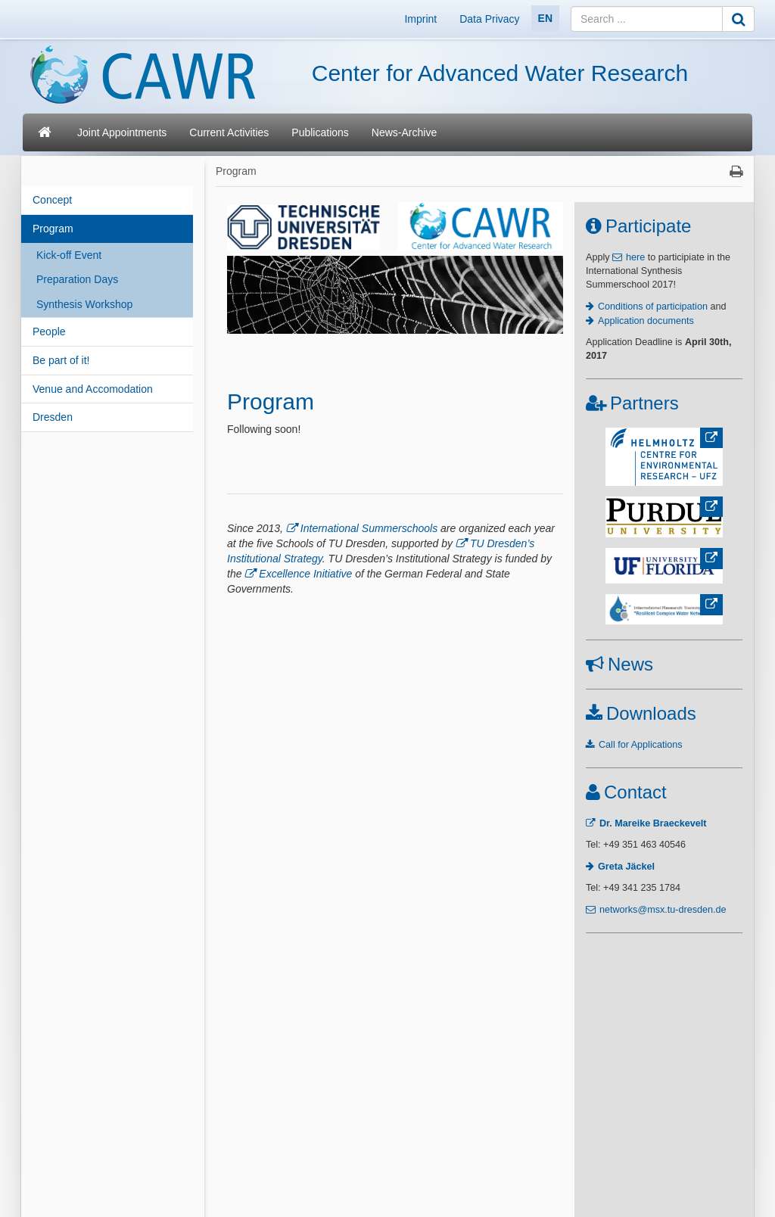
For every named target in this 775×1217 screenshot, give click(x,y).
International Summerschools (368, 528)
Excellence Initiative (305, 574)
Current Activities (229, 132)
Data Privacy (489, 19)
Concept (52, 200)
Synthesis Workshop (84, 304)
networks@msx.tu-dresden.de (662, 909)
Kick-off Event (68, 255)
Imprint (420, 19)
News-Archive (404, 132)
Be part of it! (61, 360)
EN (545, 18)
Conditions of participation (653, 306)
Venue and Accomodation (93, 389)
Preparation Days (77, 279)
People (49, 331)
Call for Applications (641, 744)
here (635, 257)
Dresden (53, 417)
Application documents (646, 321)
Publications (320, 132)
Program (53, 229)
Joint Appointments (122, 132)
